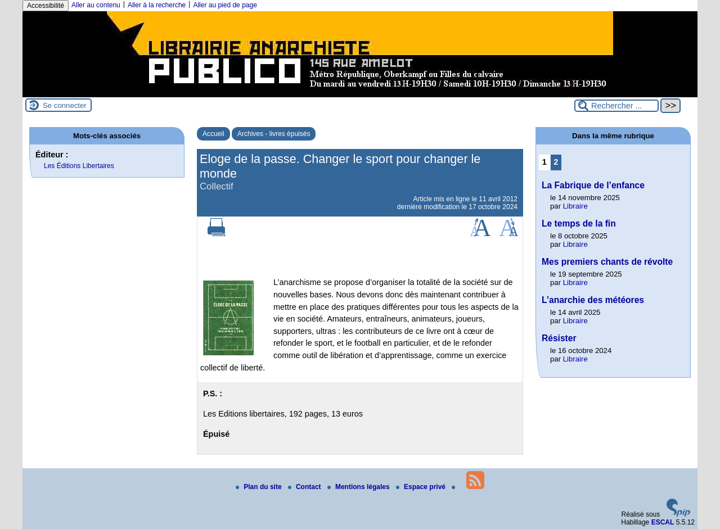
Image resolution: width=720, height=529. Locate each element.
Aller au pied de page (224, 5)
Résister (559, 338)
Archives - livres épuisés (273, 134)
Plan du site (260, 487)
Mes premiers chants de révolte (607, 261)
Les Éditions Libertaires (79, 166)
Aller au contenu (95, 5)
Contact (305, 487)
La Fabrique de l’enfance (593, 185)
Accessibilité (45, 6)
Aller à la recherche (157, 5)
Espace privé (421, 487)
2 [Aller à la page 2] (556, 161)
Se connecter (65, 105)
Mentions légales (359, 487)
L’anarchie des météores (593, 300)
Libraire (575, 206)
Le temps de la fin (579, 223)
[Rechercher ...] (616, 106)
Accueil (213, 134)
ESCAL (662, 522)
